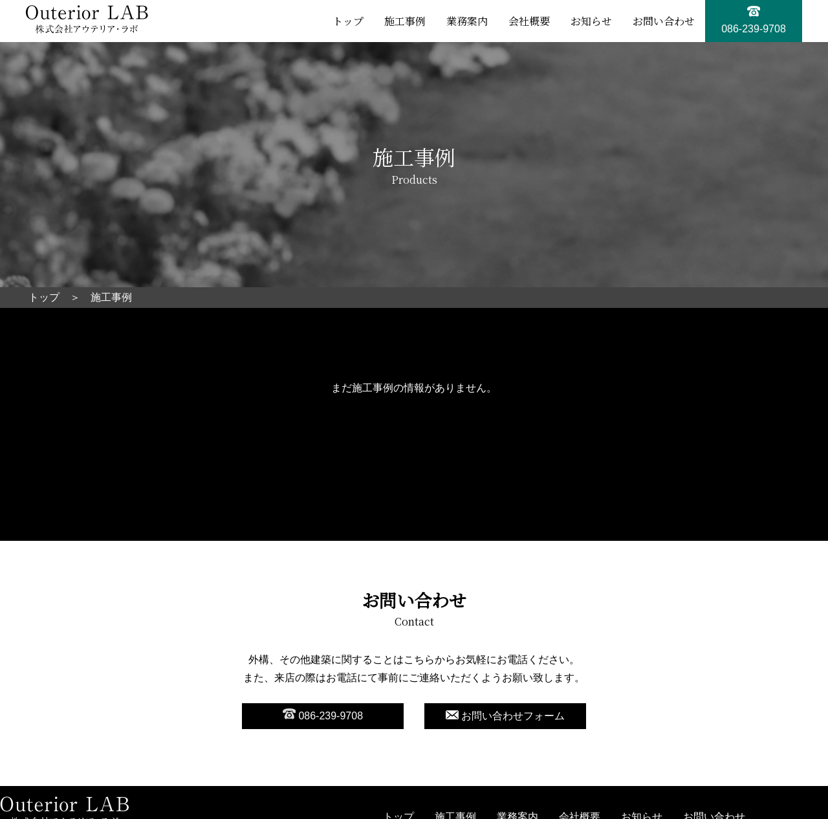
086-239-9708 (323, 714)
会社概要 (529, 21)
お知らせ (591, 21)
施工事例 (405, 21)
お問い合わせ (664, 21)
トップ (348, 21)
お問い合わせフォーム (505, 715)
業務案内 (467, 21)
